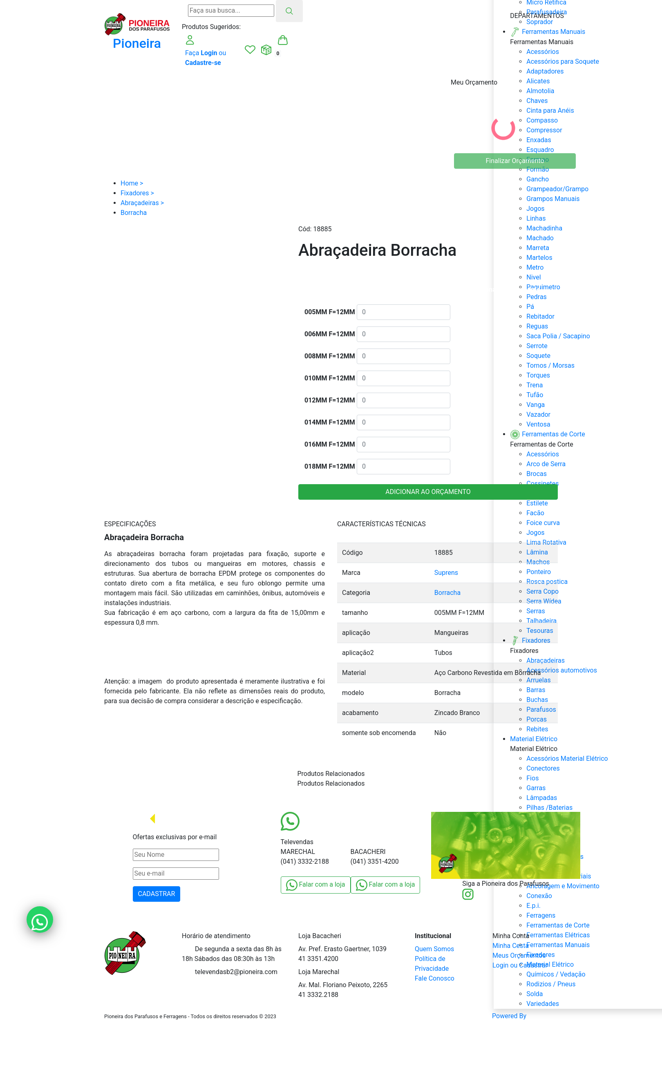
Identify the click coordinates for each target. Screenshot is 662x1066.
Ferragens (540, 915)
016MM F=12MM (329, 444)
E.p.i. (533, 906)
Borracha (447, 593)
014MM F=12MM (329, 422)
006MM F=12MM (329, 334)
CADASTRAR (156, 894)
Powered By (525, 1017)
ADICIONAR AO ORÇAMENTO (428, 492)
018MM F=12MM (329, 466)
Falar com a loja (315, 885)
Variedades (542, 1004)
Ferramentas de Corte (557, 925)
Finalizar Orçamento (515, 161)
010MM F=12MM (329, 378)
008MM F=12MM (329, 356)
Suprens (446, 573)
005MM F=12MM (329, 312)
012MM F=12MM (329, 400)
